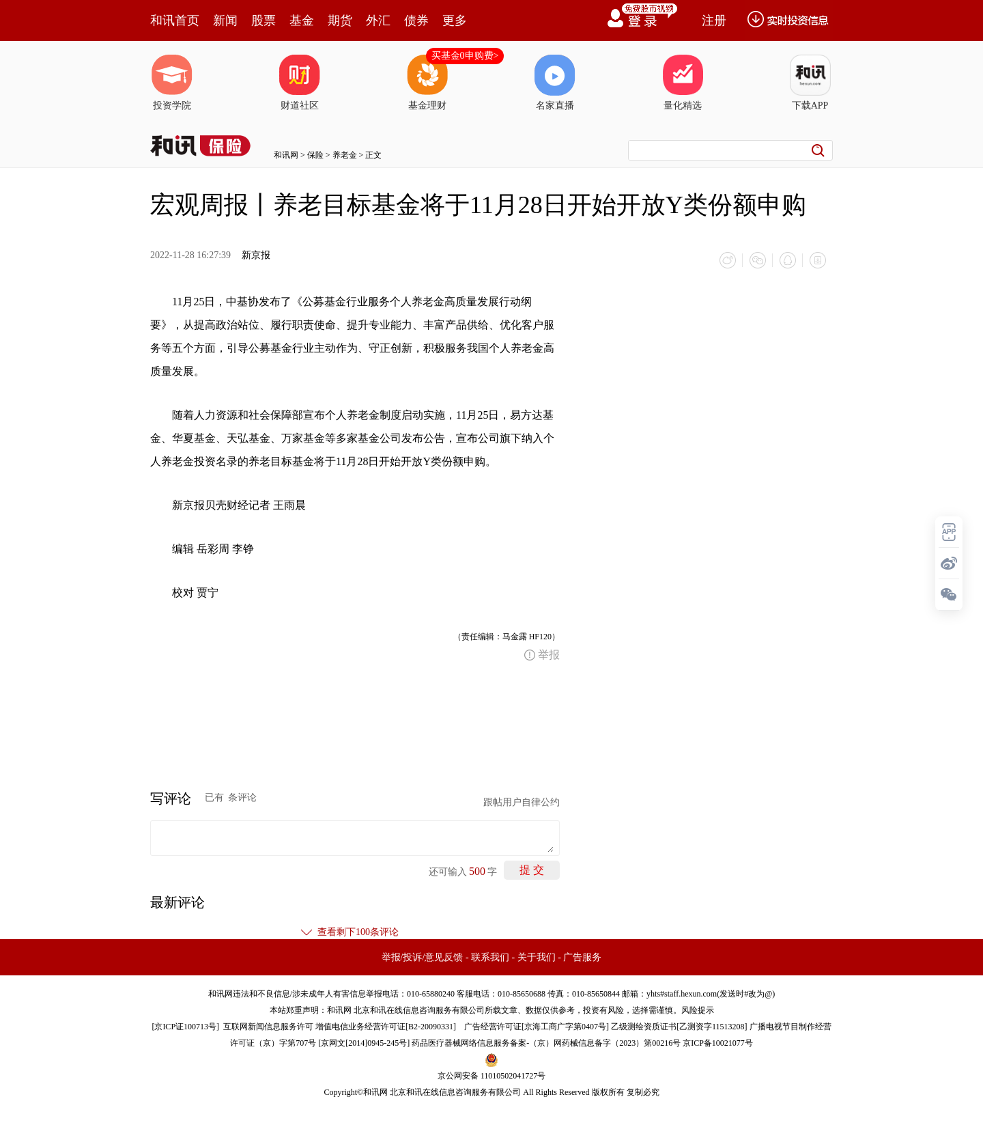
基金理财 (427, 83)
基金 (301, 20)
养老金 (344, 155)
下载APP (810, 83)
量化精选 (682, 83)
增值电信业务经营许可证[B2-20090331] (385, 1026)
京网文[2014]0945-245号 (364, 1043)
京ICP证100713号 (185, 1026)
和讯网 (286, 155)
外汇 (378, 20)
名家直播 (555, 83)
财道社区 (299, 83)
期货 (340, 20)
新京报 (256, 255)
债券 (416, 20)
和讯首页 (174, 20)
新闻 (225, 20)
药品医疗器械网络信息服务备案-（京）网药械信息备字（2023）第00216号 (546, 1043)
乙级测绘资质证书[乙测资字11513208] (679, 1026)
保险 (315, 155)
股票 (263, 20)
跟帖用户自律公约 (521, 802)
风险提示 (697, 1010)
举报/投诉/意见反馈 (423, 957)
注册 (714, 20)
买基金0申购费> (465, 56)
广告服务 (582, 957)
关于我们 (536, 957)
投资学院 (172, 83)
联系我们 (490, 957)
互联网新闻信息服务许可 (268, 1026)
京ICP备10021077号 (718, 1043)
